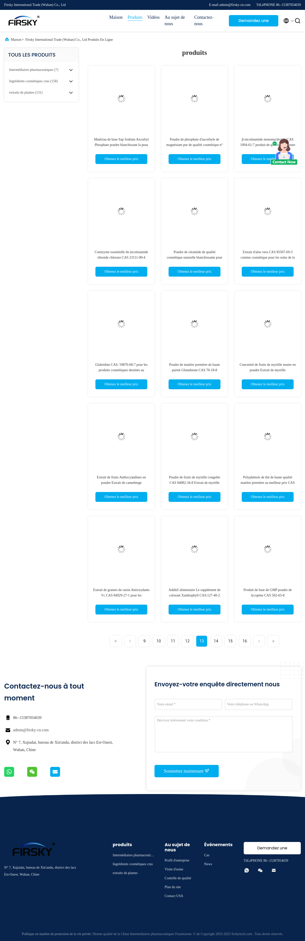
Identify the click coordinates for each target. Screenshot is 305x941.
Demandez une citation (254, 22)
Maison (116, 17)
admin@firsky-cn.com (31, 730)
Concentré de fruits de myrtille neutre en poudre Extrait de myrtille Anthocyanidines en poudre (268, 370)
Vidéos (153, 17)
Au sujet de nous (175, 20)
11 (173, 641)
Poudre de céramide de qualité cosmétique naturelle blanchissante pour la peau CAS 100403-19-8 (194, 257)
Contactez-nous (204, 20)
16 (244, 641)
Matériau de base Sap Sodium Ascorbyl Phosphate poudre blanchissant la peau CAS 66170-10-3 (121, 145)
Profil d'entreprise (177, 860)
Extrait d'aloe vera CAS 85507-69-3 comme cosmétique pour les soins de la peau (267, 257)
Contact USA (174, 896)
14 (216, 641)
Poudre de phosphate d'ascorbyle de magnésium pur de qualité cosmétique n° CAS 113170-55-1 (194, 145)
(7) (33, 70)
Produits (135, 17)
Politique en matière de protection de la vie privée (56, 934)
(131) (26, 92)
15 (230, 641)
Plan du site (173, 887)
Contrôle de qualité (178, 878)
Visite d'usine (174, 869)
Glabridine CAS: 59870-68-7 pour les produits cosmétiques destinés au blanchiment (121, 370)
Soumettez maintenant (187, 771)
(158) (33, 81)
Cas (206, 855)
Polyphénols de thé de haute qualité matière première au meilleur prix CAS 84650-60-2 (268, 482)
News (208, 864)
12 (187, 641)
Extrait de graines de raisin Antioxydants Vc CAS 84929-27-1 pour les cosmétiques (121, 595)
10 (158, 641)
